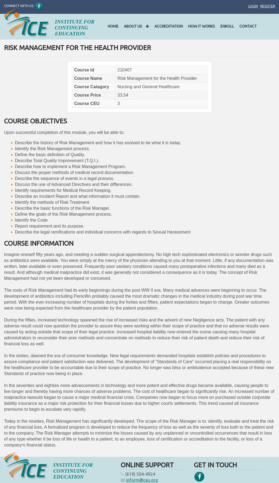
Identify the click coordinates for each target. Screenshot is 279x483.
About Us (136, 26)
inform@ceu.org (142, 480)
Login (253, 6)
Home (113, 26)
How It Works (201, 26)
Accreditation (169, 26)
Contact (248, 26)
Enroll (227, 26)
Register (267, 6)
